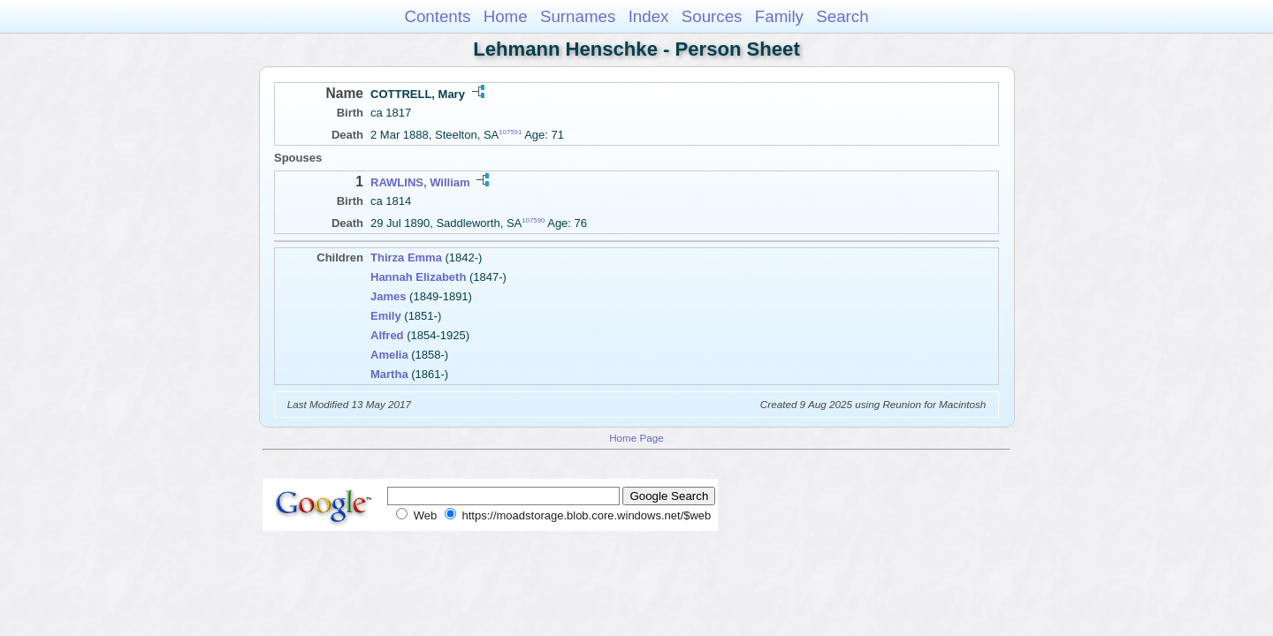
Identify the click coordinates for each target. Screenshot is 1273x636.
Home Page (636, 437)
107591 (510, 132)
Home (506, 16)
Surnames (577, 16)
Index (649, 16)
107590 (533, 220)
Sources (712, 16)
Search (842, 16)
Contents (437, 16)
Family (779, 16)
